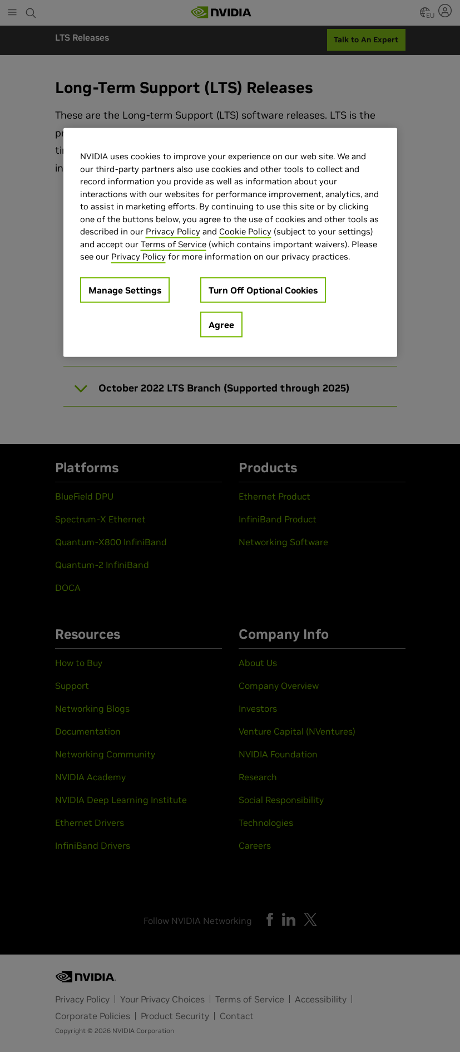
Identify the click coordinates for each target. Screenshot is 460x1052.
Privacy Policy (173, 231)
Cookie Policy (245, 231)
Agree (221, 324)
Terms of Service (173, 243)
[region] (230, 242)
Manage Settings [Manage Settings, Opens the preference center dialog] (124, 289)
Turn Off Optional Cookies (263, 289)
